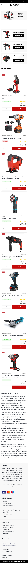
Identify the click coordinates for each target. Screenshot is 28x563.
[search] (25, 5)
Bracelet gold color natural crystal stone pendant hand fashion (12, 177)
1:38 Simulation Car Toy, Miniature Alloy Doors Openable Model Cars (13, 376)
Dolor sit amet (17, 45)
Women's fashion (18, 33)
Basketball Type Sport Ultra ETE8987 (12, 257)
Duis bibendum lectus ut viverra (11, 138)
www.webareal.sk (20, 561)
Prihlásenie (15, 1)
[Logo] (14, 5)
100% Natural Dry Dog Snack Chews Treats (12, 336)
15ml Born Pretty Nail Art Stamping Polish (12, 296)
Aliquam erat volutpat (8, 99)
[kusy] (6, 109)
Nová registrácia (23, 1)
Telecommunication (19, 56)
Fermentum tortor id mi (9, 218)
